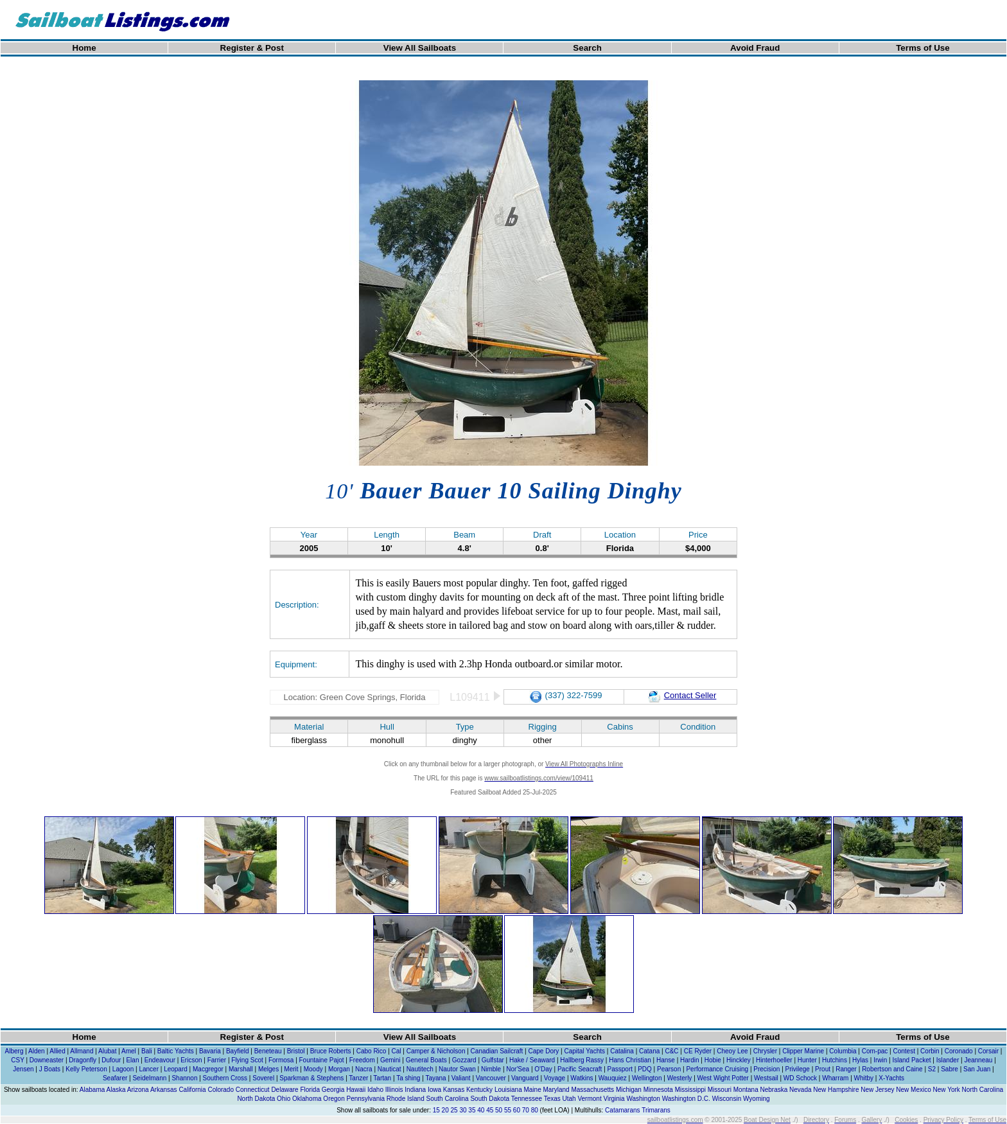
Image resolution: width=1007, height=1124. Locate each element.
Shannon (184, 1078)
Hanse (665, 1060)
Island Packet (911, 1060)
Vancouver (491, 1078)
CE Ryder (698, 1051)
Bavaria (210, 1051)
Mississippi (690, 1089)
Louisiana (508, 1089)
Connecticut (253, 1089)
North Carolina (982, 1089)
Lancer (149, 1069)
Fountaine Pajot (321, 1060)
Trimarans (656, 1110)
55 (507, 1110)
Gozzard (464, 1060)
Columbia (842, 1051)
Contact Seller (682, 695)
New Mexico (913, 1089)
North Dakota (256, 1098)
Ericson (191, 1060)
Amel (128, 1051)
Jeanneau (978, 1060)
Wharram (835, 1078)
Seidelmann (149, 1078)
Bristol (296, 1051)
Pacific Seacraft (579, 1069)
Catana (649, 1051)
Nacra (363, 1069)
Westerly (679, 1078)
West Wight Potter (723, 1078)
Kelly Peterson (86, 1069)
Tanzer (358, 1078)
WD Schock (800, 1078)
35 (471, 1110)
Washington (643, 1098)
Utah (569, 1098)
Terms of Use (922, 48)
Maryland (556, 1089)
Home (84, 48)
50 (498, 1110)
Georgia (333, 1089)
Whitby (864, 1078)
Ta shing (408, 1078)
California (192, 1089)
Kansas (453, 1089)
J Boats (49, 1069)
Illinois (394, 1089)
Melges (268, 1069)
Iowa (434, 1089)
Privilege (797, 1069)
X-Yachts (891, 1078)
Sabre (949, 1069)
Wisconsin (727, 1098)
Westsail (766, 1078)
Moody (313, 1069)
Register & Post (252, 48)
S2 (932, 1069)
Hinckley (738, 1060)
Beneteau (268, 1051)
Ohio (283, 1098)
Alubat (107, 1051)
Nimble (491, 1069)
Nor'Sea (517, 1069)
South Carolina (447, 1098)
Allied (57, 1051)
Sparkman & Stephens (311, 1078)
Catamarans (622, 1110)
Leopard (176, 1069)
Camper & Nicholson (436, 1051)
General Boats (426, 1060)
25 (454, 1110)
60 (516, 1110)
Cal (396, 1051)
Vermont (589, 1098)
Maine (532, 1089)
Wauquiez (613, 1078)
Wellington (647, 1078)
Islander (947, 1060)
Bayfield (237, 1051)
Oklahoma (307, 1098)
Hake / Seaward (532, 1060)
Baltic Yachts (175, 1051)
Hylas (860, 1060)
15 (436, 1110)
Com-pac (875, 1051)
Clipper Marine (803, 1051)
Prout (822, 1069)
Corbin (929, 1051)
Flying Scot (247, 1060)
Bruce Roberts (330, 1051)
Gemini (390, 1060)
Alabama (92, 1089)
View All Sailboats (419, 48)
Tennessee (526, 1098)
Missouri (719, 1089)
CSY (17, 1060)
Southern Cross (225, 1078)
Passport (620, 1069)
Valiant (461, 1078)
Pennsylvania (366, 1098)
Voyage (554, 1078)
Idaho (375, 1089)
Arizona (138, 1089)
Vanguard (525, 1078)
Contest (904, 1051)
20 (445, 1110)
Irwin (880, 1060)
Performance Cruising (717, 1069)
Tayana (435, 1078)
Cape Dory (543, 1051)
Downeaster (47, 1060)
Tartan (382, 1078)
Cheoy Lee (732, 1051)
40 (480, 1110)
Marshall (241, 1069)
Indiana (415, 1089)
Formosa (280, 1060)
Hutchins (834, 1060)
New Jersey (877, 1089)
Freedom (362, 1060)
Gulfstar (493, 1060)
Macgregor (208, 1069)
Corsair (988, 1051)
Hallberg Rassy (582, 1060)
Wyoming (756, 1098)
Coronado (959, 1051)
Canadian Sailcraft (497, 1051)
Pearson (669, 1069)
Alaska (116, 1089)
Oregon (333, 1098)
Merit (291, 1069)
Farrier (216, 1060)
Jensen (23, 1069)
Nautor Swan (457, 1069)
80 (534, 1110)
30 (462, 1110)
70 (525, 1110)
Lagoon (123, 1069)
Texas (552, 1098)
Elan (132, 1060)
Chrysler (765, 1051)
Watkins (581, 1078)
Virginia (613, 1098)
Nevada (800, 1089)
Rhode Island (406, 1098)
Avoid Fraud (755, 48)
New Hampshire (836, 1089)
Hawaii (355, 1089)
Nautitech (420, 1069)
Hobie (713, 1060)
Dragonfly (82, 1060)
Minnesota (658, 1089)
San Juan (976, 1069)
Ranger (846, 1069)
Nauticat (389, 1069)
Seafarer (115, 1078)
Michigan (629, 1089)
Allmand (81, 1051)
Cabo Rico (371, 1051)
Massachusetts (592, 1089)
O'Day (543, 1069)
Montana (745, 1089)
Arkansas (163, 1089)
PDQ (645, 1069)
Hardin (689, 1060)
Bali (146, 1051)
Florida (310, 1089)
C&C (671, 1051)
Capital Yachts (584, 1051)
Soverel (263, 1078)
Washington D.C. (686, 1098)
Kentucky (479, 1089)
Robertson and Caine (892, 1069)
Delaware (284, 1089)
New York (946, 1089)
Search (587, 48)
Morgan (339, 1069)
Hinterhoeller (774, 1060)
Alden (36, 1051)
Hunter (807, 1060)
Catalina (622, 1051)
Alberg (14, 1051)
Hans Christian (630, 1060)
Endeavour (159, 1060)
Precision (766, 1069)
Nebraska (773, 1089)
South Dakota (489, 1098)
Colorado (220, 1089)
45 (489, 1110)
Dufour (111, 1060)
